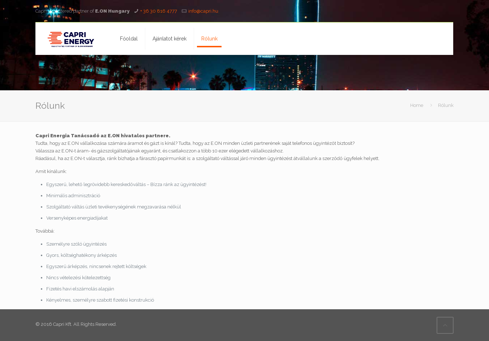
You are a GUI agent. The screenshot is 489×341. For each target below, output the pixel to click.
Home (416, 105)
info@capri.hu (203, 11)
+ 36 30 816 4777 (158, 11)
